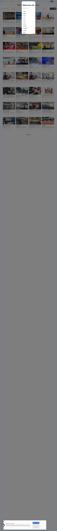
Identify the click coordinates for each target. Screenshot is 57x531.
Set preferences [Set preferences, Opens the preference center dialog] (36, 527)
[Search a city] (28, 8)
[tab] (28, 11)
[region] (25, 525)
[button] (3, 525)
